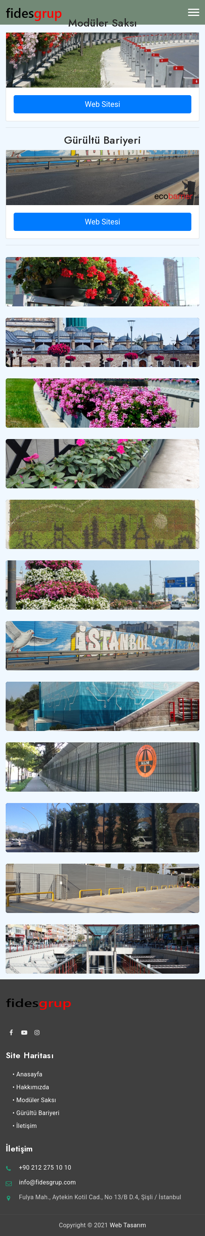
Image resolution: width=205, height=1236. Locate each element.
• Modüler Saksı (34, 1100)
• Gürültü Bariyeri (36, 1113)
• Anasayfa (27, 1074)
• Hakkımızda (31, 1087)
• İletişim (25, 1125)
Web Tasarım (128, 1225)
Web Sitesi (102, 104)
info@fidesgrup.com (47, 1182)
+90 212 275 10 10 (45, 1167)
